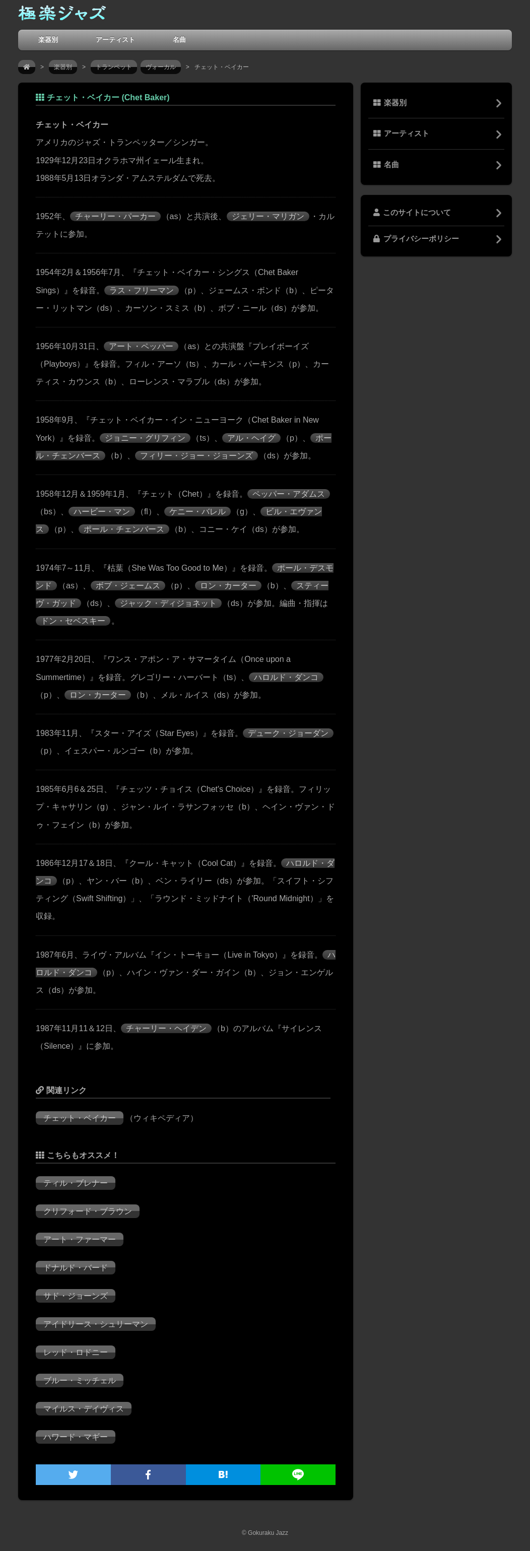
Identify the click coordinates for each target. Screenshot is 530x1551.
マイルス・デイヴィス (83, 1408)
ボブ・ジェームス (128, 585)
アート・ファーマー (79, 1239)
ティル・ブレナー (75, 1183)
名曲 (179, 39)
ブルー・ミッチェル (79, 1380)
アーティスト (115, 39)
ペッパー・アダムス (288, 494)
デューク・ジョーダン (288, 733)
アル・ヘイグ (251, 438)
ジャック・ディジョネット (168, 603)
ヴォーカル (161, 67)
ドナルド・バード (75, 1267)
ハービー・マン (102, 511)
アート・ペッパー (141, 346)
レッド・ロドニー (75, 1352)
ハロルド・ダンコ (286, 677)
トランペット (114, 67)
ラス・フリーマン (141, 290)
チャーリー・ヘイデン (166, 1028)
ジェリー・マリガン (268, 216)
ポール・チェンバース (124, 529)
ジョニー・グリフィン (145, 438)
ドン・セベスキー (73, 621)
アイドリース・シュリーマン (95, 1324)
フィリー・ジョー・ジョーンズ (196, 455)
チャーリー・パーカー (115, 216)
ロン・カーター (228, 585)
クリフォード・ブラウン (87, 1211)
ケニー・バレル (197, 511)
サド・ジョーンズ (75, 1296)
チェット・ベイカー (79, 1118)
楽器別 (48, 39)
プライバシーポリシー (416, 239)
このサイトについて (412, 213)
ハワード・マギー (75, 1437)
